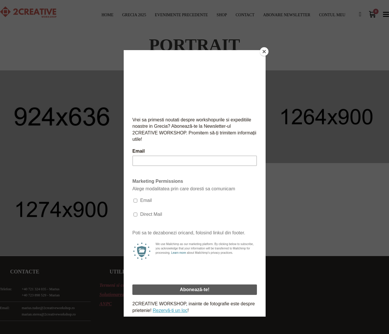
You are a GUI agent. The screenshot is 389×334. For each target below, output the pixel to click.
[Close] (264, 51)
